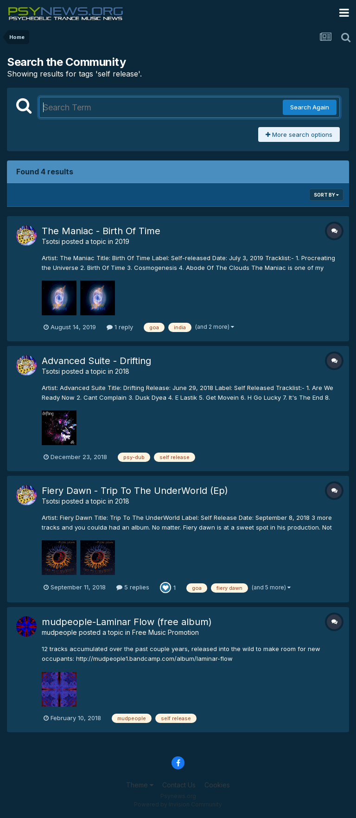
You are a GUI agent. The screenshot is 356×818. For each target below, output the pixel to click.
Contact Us (179, 785)
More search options (299, 134)
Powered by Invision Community (178, 804)
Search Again (309, 107)
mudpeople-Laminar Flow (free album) (127, 621)
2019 (122, 241)
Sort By (326, 195)
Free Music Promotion (165, 632)
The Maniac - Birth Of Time (101, 230)
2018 (122, 371)
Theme (139, 785)
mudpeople (59, 632)
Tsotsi (51, 241)
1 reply (120, 327)
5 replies (132, 587)
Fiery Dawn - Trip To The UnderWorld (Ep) (135, 490)
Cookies (217, 785)
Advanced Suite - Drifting (96, 360)
